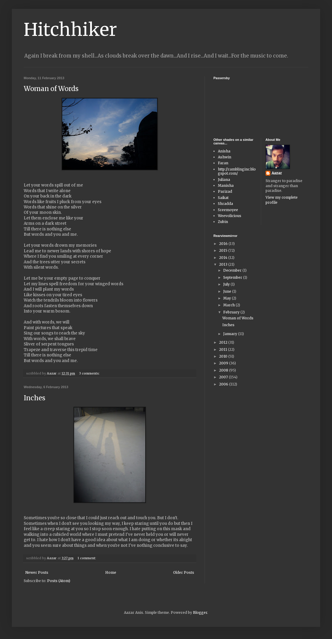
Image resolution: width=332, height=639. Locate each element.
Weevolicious (229, 215)
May (227, 298)
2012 (223, 342)
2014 (223, 257)
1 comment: (87, 558)
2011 (223, 349)
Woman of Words (51, 89)
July (227, 284)
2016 (224, 243)
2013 (223, 264)
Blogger (200, 612)
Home (110, 572)
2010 (223, 356)
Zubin (223, 221)
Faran (223, 163)
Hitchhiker (70, 29)
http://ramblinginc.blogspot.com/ (237, 171)
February (231, 312)
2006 (224, 384)
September (233, 277)
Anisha (224, 151)
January (230, 334)
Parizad (225, 191)
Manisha (226, 185)
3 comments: (89, 373)
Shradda (225, 203)
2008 (224, 370)
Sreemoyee (228, 210)
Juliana (224, 179)
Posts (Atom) (58, 581)
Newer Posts (36, 572)
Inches (34, 398)
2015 (223, 250)
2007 (224, 377)
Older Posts (183, 572)
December (232, 270)
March (229, 305)
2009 (224, 363)
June (227, 291)
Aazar (277, 173)
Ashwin (224, 157)
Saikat (223, 197)
